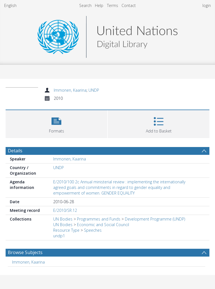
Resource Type (66, 230)
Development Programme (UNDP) (155, 219)
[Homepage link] (107, 35)
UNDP (93, 90)
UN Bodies (63, 219)
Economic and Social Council (103, 224)
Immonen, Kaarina (70, 90)
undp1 (59, 235)
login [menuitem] (206, 5)
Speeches (93, 230)
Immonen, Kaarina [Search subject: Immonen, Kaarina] (28, 262)
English (10, 5)
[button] (56, 123)
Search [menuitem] (85, 5)
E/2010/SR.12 (65, 210)
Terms (112, 5)
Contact (128, 5)
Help (99, 5)
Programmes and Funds (98, 219)
